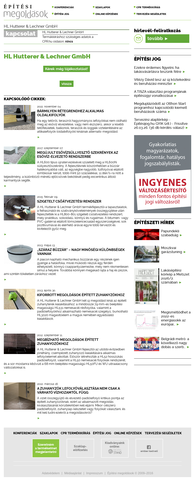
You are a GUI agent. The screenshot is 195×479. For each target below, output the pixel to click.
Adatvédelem (51, 473)
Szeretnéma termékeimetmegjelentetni (46, 448)
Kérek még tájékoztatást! (66, 69)
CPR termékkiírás (148, 7)
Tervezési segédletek (151, 14)
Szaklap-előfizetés (80, 448)
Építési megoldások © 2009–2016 (130, 473)
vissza (67, 84)
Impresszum (94, 473)
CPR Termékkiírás (75, 433)
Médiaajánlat (73, 473)
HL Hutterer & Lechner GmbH (31, 26)
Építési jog (61, 14)
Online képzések (106, 14)
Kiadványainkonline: (115, 447)
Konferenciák (64, 7)
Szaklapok (102, 7)
